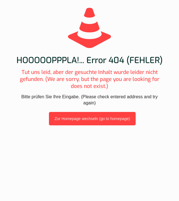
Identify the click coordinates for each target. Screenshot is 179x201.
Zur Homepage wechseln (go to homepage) (92, 118)
